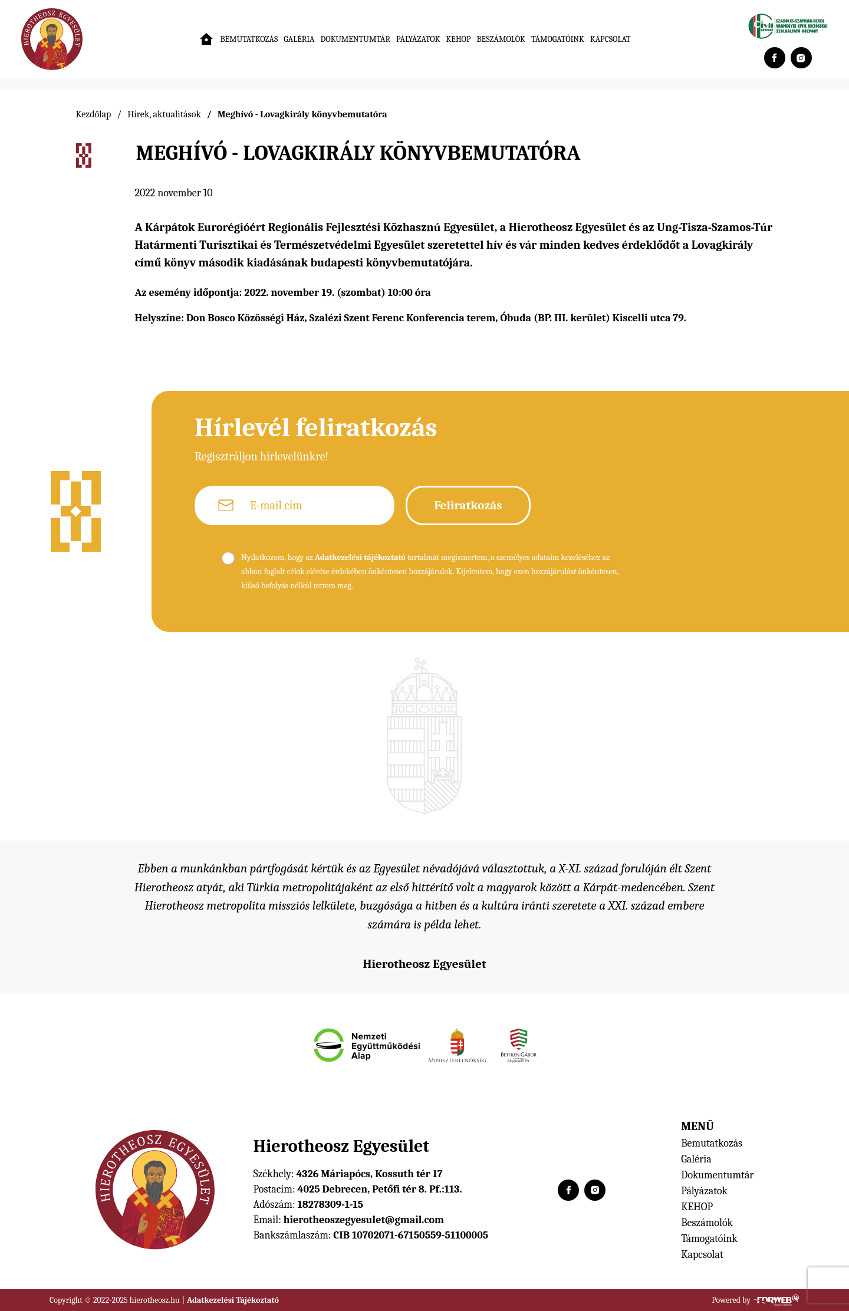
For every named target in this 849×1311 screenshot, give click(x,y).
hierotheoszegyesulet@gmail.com (364, 1220)
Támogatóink (557, 39)
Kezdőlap (93, 114)
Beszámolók (500, 39)
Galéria (299, 39)
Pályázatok (418, 39)
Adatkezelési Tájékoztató (233, 1300)
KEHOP (458, 39)
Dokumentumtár (356, 39)
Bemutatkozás (249, 39)
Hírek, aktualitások (164, 114)
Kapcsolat (610, 39)
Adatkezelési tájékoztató (360, 557)
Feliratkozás (468, 505)
